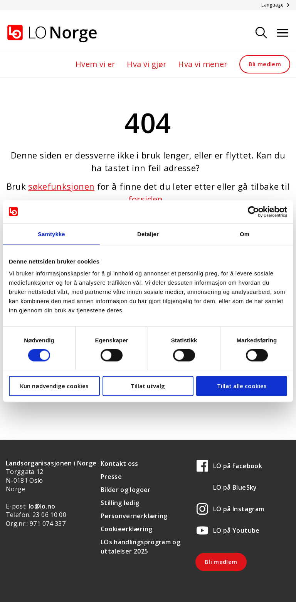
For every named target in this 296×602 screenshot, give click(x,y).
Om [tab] (244, 233)
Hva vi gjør (146, 64)
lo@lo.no (42, 506)
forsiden (145, 199)
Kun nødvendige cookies (54, 386)
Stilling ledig (120, 503)
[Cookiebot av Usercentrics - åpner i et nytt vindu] (253, 211)
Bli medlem (265, 64)
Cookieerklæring (126, 529)
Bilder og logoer (126, 489)
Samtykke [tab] (51, 233)
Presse (111, 476)
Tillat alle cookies (242, 386)
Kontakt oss (119, 463)
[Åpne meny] (282, 33)
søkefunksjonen (61, 186)
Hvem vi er (96, 64)
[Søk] (261, 33)
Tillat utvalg (148, 386)
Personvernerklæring (134, 516)
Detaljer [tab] (148, 233)
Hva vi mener (202, 64)
